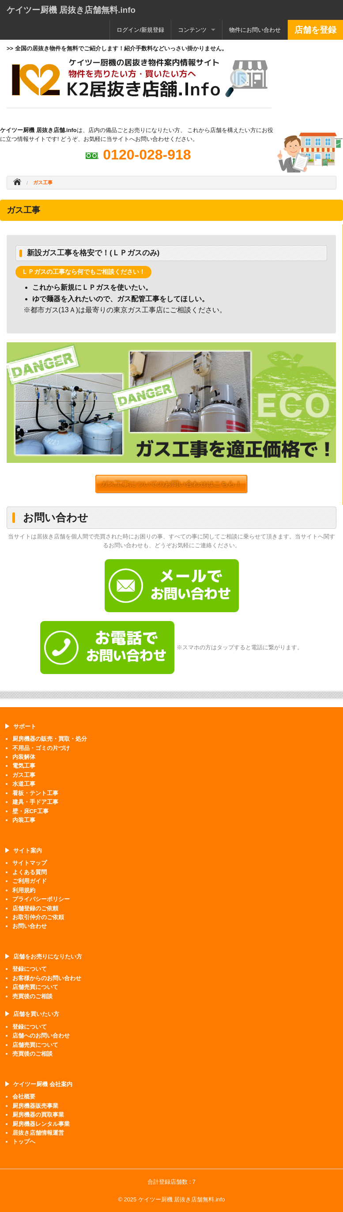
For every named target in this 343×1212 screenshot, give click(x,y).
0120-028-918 (147, 155)
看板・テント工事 (35, 793)
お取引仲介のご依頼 (38, 917)
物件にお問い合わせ (255, 30)
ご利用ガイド (29, 881)
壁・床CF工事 (30, 811)
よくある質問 (29, 872)
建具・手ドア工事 (35, 802)
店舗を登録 (315, 29)
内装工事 (23, 820)
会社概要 (23, 1096)
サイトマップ (29, 863)
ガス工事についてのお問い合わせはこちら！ (171, 484)
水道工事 (23, 783)
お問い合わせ (29, 926)
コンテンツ (192, 30)
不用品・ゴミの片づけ (41, 748)
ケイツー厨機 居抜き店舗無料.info (71, 10)
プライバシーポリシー (41, 899)
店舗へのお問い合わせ (41, 1035)
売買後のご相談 (32, 996)
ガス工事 (23, 775)
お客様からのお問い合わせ (46, 978)
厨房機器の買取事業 (38, 1114)
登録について (29, 969)
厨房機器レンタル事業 (41, 1124)
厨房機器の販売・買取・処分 (49, 738)
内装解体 (23, 757)
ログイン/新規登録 (140, 30)
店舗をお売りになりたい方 (47, 956)
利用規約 (23, 890)
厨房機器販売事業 (35, 1105)
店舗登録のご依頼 (35, 908)
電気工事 (23, 765)
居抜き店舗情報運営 (38, 1132)
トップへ (23, 1141)
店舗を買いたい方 (36, 1014)
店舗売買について (35, 987)
